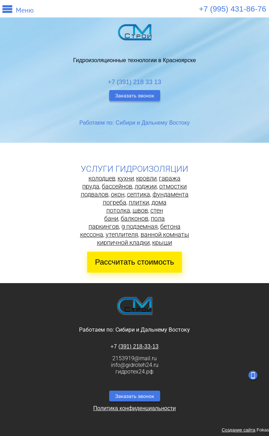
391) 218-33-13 (139, 346)
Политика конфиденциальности (134, 408)
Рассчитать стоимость (134, 262)
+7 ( (115, 346)
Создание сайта (238, 430)
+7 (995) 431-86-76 (232, 9)
